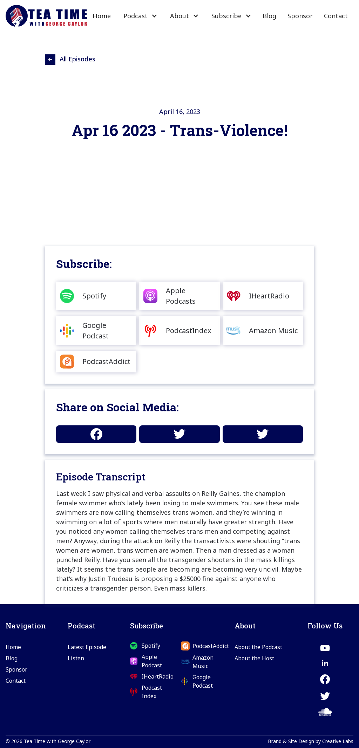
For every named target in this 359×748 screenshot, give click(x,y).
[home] (46, 16)
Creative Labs (337, 741)
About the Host (254, 658)
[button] (139, 16)
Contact (336, 16)
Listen (76, 658)
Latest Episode (87, 647)
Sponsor (300, 16)
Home (102, 16)
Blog (269, 16)
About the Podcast (258, 647)
